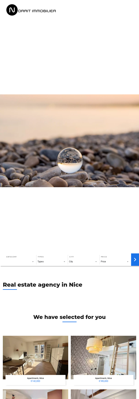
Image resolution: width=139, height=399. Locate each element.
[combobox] (20, 261)
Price (104, 257)
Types (41, 257)
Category (11, 257)
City (71, 257)
